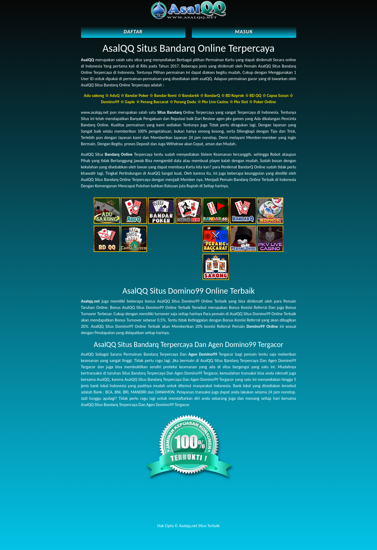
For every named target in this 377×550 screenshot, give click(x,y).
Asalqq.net (90, 301)
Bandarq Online (119, 154)
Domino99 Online (262, 326)
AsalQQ (87, 59)
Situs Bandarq (169, 112)
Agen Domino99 (202, 354)
